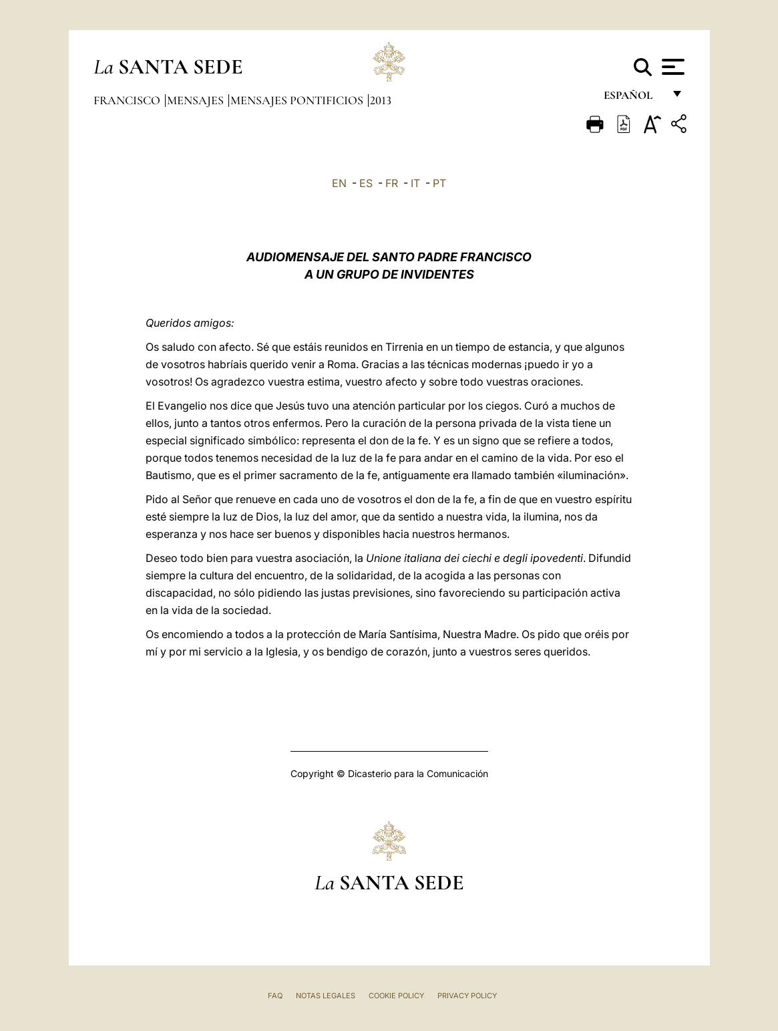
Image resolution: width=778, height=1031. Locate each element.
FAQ (275, 995)
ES (366, 183)
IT (415, 183)
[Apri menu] (671, 66)
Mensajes (196, 100)
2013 (380, 100)
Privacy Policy (467, 995)
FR (391, 183)
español (633, 98)
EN (339, 183)
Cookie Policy (396, 995)
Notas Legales (325, 995)
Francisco (128, 100)
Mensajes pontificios (298, 100)
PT (439, 183)
